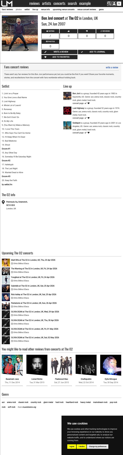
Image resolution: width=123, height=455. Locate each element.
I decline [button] (82, 446)
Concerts (59, 3)
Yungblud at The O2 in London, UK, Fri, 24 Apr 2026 (32, 277)
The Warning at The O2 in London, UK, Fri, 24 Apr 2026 (34, 269)
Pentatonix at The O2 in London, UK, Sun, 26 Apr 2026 (34, 303)
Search (72, 3)
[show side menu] (119, 4)
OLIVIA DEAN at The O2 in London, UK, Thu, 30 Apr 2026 (35, 320)
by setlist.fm (7, 184)
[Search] (109, 4)
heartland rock (72, 402)
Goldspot (76, 123)
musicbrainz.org (29, 407)
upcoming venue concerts (63, 9)
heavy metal (85, 402)
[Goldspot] (67, 125)
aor (3, 402)
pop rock (113, 402)
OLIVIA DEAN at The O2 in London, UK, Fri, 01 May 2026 (34, 329)
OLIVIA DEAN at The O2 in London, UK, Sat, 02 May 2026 (35, 337)
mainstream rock (100, 402)
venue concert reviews (86, 9)
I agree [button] (71, 446)
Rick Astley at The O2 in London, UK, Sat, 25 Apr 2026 (33, 294)
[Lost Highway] (67, 110)
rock (3, 407)
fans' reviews (7, 9)
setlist (27, 9)
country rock (36, 402)
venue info (45, 9)
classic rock (23, 402)
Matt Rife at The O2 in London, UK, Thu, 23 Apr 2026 (33, 260)
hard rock (59, 402)
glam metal (48, 402)
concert (58, 18)
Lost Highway (78, 108)
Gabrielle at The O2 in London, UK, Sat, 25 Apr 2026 (32, 286)
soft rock (11, 407)
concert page (78, 103)
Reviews (34, 3)
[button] (114, 4)
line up (35, 9)
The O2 (73, 18)
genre (101, 9)
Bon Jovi (47, 18)
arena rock (11, 402)
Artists (46, 3)
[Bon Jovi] (67, 96)
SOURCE (5, 17)
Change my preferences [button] (97, 446)
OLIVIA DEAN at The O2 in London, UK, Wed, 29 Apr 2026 (35, 312)
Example (85, 3)
